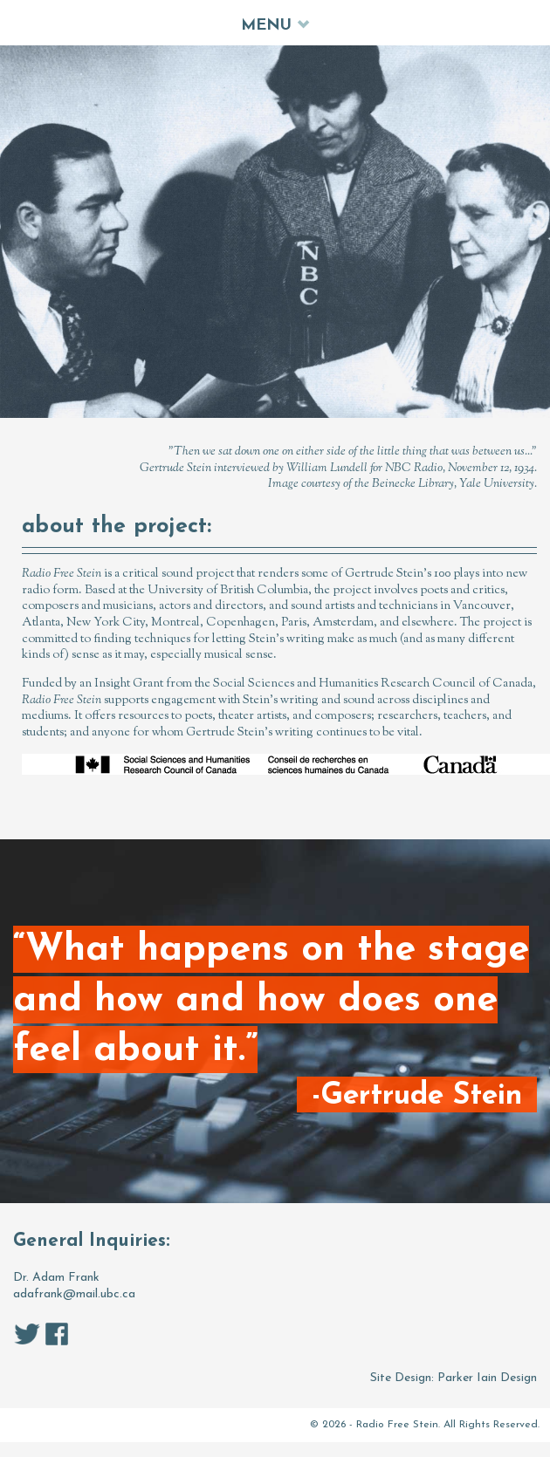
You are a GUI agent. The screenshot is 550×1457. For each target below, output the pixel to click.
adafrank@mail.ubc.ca (74, 1294)
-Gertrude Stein (417, 1095)
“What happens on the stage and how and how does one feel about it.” (271, 1002)
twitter (27, 1334)
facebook (57, 1334)
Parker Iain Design (487, 1378)
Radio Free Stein (397, 1424)
